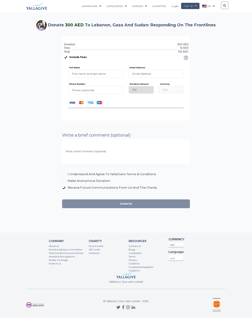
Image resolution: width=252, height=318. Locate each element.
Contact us (135, 246)
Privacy (133, 260)
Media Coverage (58, 260)
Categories (117, 6)
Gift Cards (94, 249)
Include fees (75, 57)
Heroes (139, 6)
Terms (132, 256)
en (208, 6)
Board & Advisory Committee (65, 249)
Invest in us (55, 263)
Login (174, 6)
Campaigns (91, 6)
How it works (96, 246)
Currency (165, 84)
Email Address (137, 67)
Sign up (190, 5)
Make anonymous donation (89, 180)
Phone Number (77, 84)
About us (54, 246)
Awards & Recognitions (62, 256)
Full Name (74, 67)
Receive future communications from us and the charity (112, 187)
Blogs (132, 249)
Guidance (134, 263)
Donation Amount (139, 84)
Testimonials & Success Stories (66, 253)
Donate (126, 203)
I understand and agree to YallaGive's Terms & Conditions (111, 174)
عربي (172, 257)
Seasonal (94, 253)
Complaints (135, 253)
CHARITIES (159, 6)
